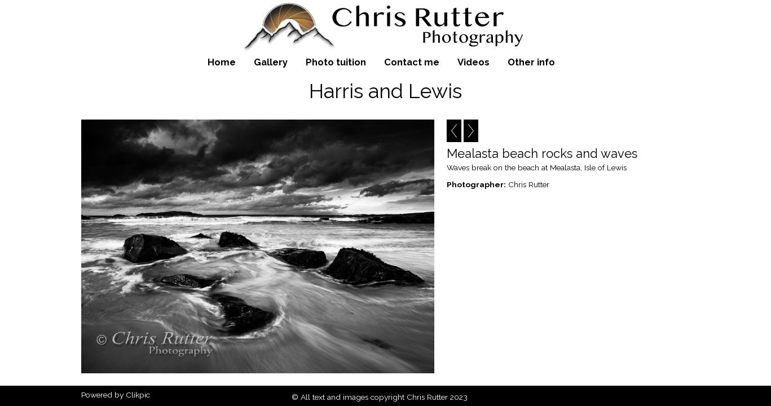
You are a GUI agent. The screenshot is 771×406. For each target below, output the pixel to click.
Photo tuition (336, 62)
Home (222, 62)
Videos (473, 62)
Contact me (411, 62)
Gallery (271, 62)
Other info (531, 62)
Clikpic (138, 394)
